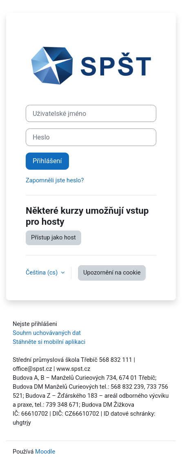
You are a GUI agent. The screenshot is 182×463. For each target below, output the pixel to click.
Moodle (45, 451)
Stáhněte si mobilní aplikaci (49, 342)
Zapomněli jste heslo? (55, 180)
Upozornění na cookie (112, 272)
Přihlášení (47, 161)
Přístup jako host (53, 237)
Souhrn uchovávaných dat (47, 333)
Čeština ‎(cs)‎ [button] (42, 272)
